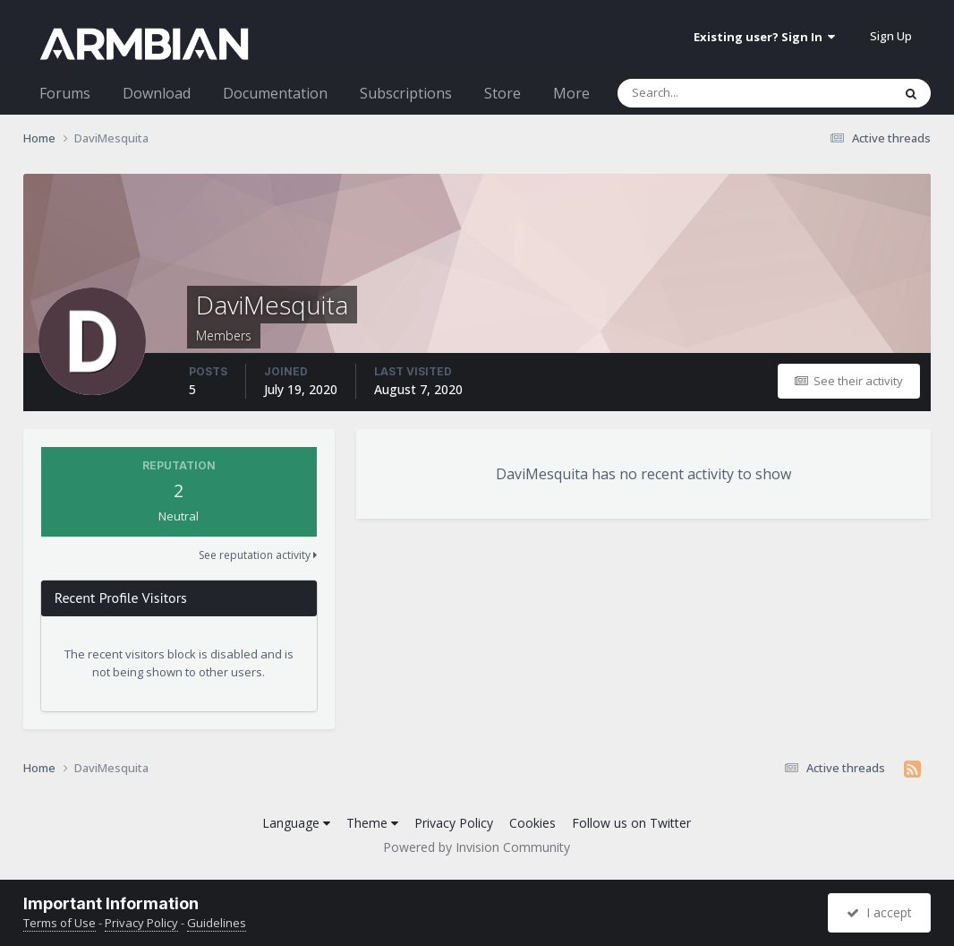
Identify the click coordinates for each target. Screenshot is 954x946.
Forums (64, 93)
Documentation (275, 93)
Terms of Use (59, 923)
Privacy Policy (453, 822)
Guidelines (216, 923)
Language (296, 822)
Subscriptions (406, 93)
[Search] (708, 93)
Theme (372, 822)
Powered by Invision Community (476, 847)
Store (502, 93)
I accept (879, 912)
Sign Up (891, 36)
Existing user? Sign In (764, 37)
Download (157, 93)
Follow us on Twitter (631, 822)
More (571, 93)
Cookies (532, 822)
